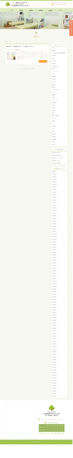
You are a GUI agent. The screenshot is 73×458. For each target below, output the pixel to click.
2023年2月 (54, 268)
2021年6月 (54, 306)
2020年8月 (54, 333)
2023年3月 (54, 266)
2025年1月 (54, 212)
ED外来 (53, 70)
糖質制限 (54, 79)
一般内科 (54, 81)
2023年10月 (54, 247)
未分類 (53, 149)
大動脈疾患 (54, 106)
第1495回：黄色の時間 (56, 168)
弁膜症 (53, 100)
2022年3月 (54, 282)
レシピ (53, 127)
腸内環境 (54, 50)
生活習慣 (54, 141)
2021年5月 (54, 309)
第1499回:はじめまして (57, 157)
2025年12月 (54, 185)
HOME (6, 41)
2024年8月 (54, 222)
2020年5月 (54, 342)
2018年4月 (54, 409)
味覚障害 (54, 130)
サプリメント (55, 95)
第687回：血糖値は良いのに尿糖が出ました (21, 46)
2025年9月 (54, 193)
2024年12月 (54, 214)
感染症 (53, 111)
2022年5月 (54, 277)
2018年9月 (54, 396)
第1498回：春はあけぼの (57, 160)
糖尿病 (17, 49)
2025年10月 (54, 190)
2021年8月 (54, 301)
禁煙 (53, 76)
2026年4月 (54, 176)
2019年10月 (54, 361)
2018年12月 (54, 388)
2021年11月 (54, 293)
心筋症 (53, 108)
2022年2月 (54, 285)
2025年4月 (54, 206)
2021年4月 (54, 312)
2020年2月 (54, 350)
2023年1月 (54, 271)
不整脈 (53, 125)
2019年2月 (54, 382)
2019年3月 (54, 379)
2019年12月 (54, 355)
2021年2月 (54, 317)
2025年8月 (54, 195)
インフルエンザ (55, 73)
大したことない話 (55, 92)
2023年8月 (54, 252)
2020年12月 (54, 323)
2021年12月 (54, 290)
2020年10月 (54, 328)
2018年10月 (54, 393)
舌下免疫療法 (55, 68)
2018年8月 (54, 398)
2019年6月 (54, 371)
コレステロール (55, 103)
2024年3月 (54, 233)
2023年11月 (54, 244)
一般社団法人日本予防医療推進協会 (59, 54)
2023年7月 (54, 255)
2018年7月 (54, 401)
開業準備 (54, 138)
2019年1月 (54, 385)
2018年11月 (54, 390)
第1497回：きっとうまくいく (58, 163)
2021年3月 (54, 314)
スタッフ (54, 47)
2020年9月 (54, 331)
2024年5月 (54, 231)
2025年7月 (54, 198)
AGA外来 (54, 62)
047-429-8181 (60, 4)
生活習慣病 (54, 144)
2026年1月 (54, 182)
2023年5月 (54, 260)
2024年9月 (54, 220)
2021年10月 (54, 296)
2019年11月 (54, 358)
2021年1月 (54, 320)
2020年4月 (54, 344)
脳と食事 (54, 65)
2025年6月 (54, 201)
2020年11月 (54, 325)
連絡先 (53, 135)
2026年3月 (54, 179)
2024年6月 (54, 228)
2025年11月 (54, 187)
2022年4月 (54, 279)
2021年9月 (54, 298)
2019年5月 (54, 374)
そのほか (54, 84)
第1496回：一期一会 (56, 165)
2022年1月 (54, 287)
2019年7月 (54, 369)
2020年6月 (54, 339)
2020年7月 (54, 336)
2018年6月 (54, 404)
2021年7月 (54, 304)
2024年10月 (54, 217)
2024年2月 (54, 236)
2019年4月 (54, 377)
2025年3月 (54, 209)
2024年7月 (54, 225)
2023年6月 (54, 258)
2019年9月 (54, 363)
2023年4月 (54, 263)
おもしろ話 (54, 122)
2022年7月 (54, 274)
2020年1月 (54, 352)
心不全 (53, 133)
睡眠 (53, 116)
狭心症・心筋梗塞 (55, 119)
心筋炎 (53, 60)
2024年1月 (54, 239)
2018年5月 (54, 407)
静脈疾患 (54, 89)
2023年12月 (54, 241)
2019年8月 (54, 366)
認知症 (53, 114)
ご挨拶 (53, 146)
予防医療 (54, 57)
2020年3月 (54, 347)
